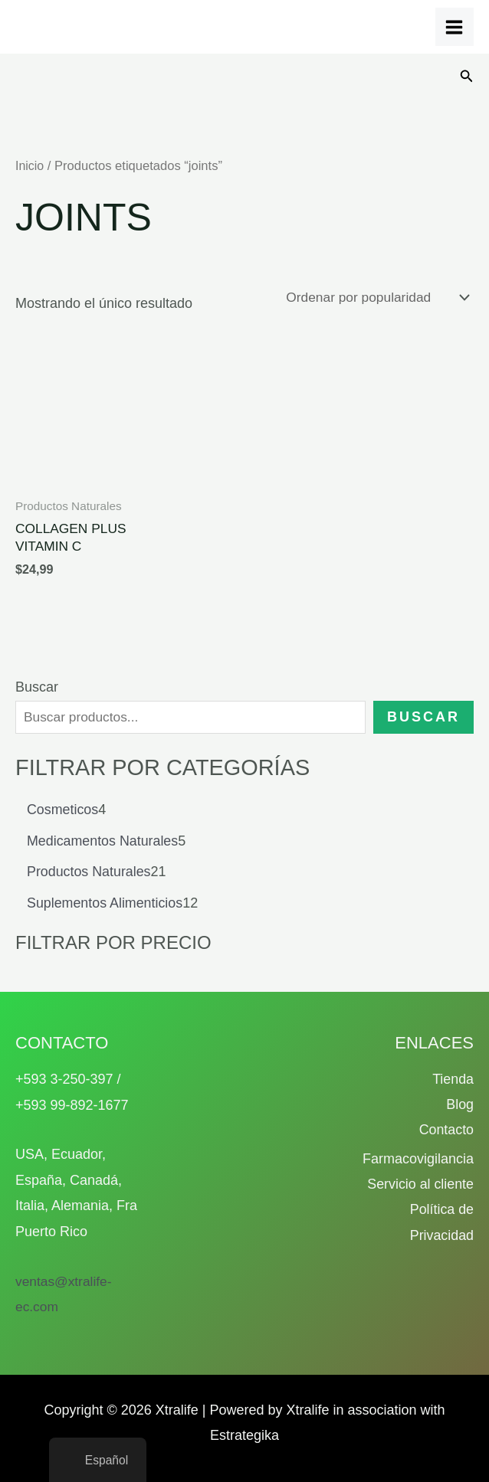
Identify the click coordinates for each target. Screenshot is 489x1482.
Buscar (36, 689)
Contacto (446, 1130)
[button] (467, 77)
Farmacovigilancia (418, 1159)
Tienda (453, 1079)
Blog (460, 1105)
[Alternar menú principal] (454, 27)
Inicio (30, 166)
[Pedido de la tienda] (373, 297)
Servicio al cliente (420, 1184)
